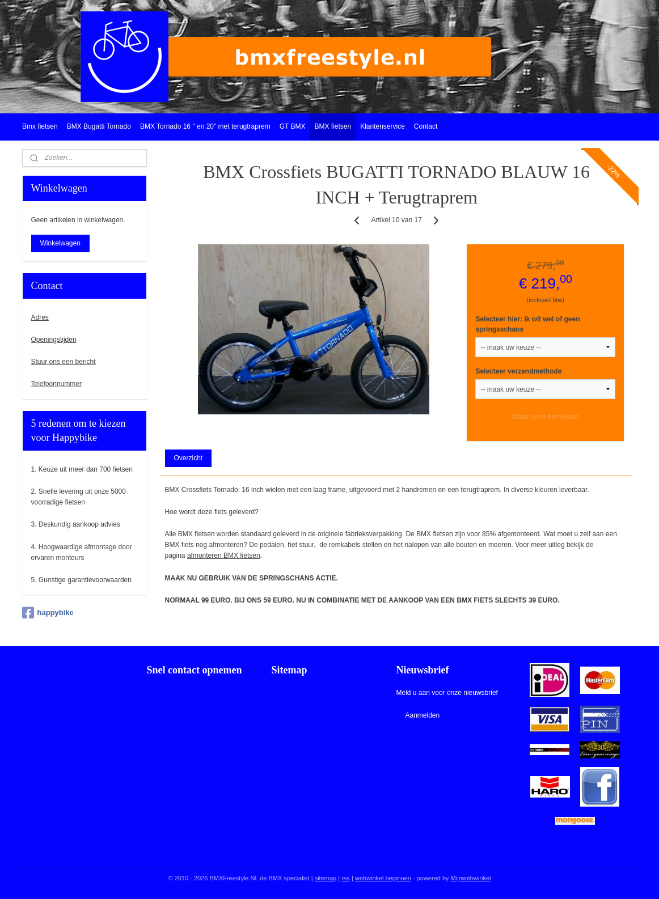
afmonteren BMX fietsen (223, 555)
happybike (48, 613)
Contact (425, 126)
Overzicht (188, 458)
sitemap (326, 878)
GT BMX (293, 126)
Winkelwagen (60, 243)
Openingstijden (54, 340)
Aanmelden (422, 715)
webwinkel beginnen (383, 878)
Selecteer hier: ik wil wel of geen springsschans (527, 324)
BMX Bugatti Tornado (99, 126)
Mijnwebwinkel (471, 878)
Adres (40, 317)
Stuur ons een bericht (63, 362)
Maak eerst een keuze (545, 417)
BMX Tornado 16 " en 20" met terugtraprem (205, 126)
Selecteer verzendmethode (518, 371)
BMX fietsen (332, 126)
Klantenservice (382, 126)
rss (345, 878)
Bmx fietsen (40, 126)
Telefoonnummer (56, 384)
